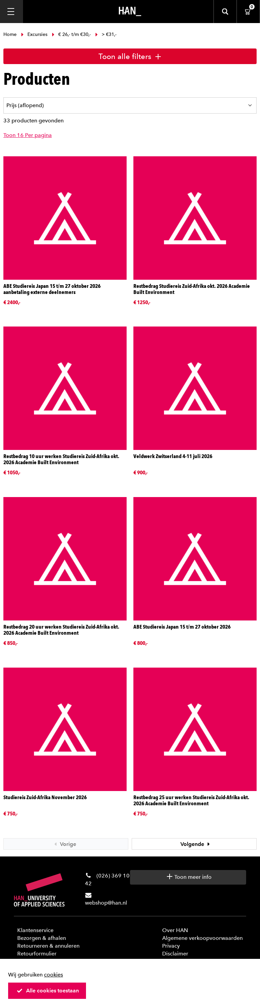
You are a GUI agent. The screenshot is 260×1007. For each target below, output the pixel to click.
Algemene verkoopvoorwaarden (202, 938)
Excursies (34, 34)
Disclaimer (175, 953)
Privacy (171, 946)
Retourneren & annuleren (48, 946)
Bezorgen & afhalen (41, 938)
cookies (53, 974)
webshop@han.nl (106, 903)
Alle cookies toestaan (48, 990)
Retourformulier (37, 953)
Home (10, 34)
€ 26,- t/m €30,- (71, 34)
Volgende (196, 844)
